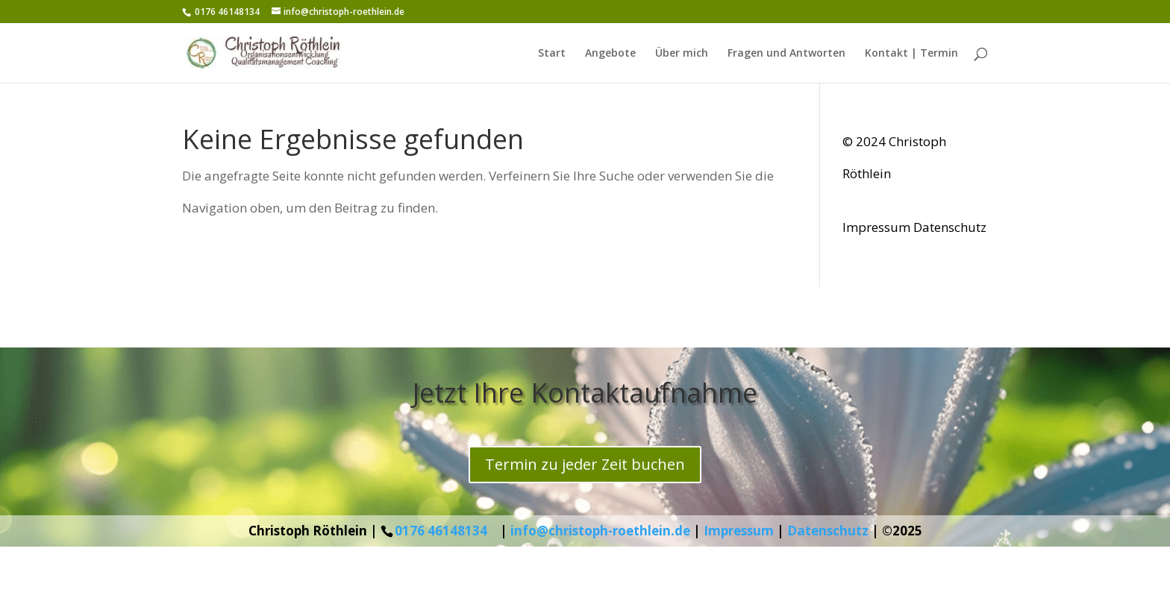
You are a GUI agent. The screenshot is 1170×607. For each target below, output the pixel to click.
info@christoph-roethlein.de (600, 530)
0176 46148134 (441, 530)
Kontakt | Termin (911, 54)
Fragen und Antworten (786, 54)
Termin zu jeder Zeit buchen (585, 464)
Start (552, 54)
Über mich (681, 54)
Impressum (876, 227)
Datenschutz (949, 227)
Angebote (610, 54)
